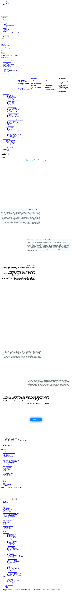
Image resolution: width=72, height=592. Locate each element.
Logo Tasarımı (11, 96)
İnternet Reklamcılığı (12, 135)
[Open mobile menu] (2, 39)
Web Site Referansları (13, 122)
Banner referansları (10, 583)
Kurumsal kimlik (6, 29)
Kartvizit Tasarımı (12, 97)
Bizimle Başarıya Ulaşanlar (23, 89)
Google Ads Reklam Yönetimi (14, 573)
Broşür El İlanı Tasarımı (8, 456)
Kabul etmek (3, 590)
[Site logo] (9, 15)
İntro (9, 110)
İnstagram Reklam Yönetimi (9, 462)
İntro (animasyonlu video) (8, 25)
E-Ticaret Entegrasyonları (13, 118)
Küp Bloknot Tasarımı (13, 108)
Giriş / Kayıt (5, 587)
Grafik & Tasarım (9, 95)
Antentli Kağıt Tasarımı (8, 473)
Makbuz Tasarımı (12, 107)
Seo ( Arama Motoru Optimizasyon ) (11, 460)
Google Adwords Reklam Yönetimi (15, 134)
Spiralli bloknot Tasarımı (13, 109)
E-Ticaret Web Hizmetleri (11, 111)
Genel (4, 24)
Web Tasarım (6, 36)
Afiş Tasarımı (11, 102)
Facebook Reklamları (12, 133)
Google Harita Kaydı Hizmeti (14, 137)
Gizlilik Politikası (7, 484)
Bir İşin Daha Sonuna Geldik (7, 445)
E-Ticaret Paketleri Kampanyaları (15, 120)
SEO (9, 128)
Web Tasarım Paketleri (36, 83)
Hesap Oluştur (7, 45)
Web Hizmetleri (9, 123)
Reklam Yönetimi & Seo (11, 565)
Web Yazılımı (11, 126)
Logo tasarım (6, 30)
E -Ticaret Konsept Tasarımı (14, 116)
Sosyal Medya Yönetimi (8, 33)
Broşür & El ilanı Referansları (12, 143)
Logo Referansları (9, 141)
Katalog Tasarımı (12, 98)
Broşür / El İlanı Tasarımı (13, 100)
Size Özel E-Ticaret (12, 560)
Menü (4, 31)
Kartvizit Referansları (10, 142)
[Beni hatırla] (11, 55)
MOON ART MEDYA (14, 487)
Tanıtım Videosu (6, 35)
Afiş (4, 19)
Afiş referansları (9, 147)
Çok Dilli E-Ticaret (12, 114)
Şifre (2, 50)
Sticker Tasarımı (11, 103)
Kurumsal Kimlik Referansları (12, 146)
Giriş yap (3, 52)
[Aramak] (6, 16)
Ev (1, 157)
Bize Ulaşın (5, 485)
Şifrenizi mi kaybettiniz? (6, 55)
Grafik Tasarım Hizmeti (11, 534)
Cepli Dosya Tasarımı (7, 475)
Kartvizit (5, 26)
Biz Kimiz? (5, 481)
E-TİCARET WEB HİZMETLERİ (13, 555)
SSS (4, 483)
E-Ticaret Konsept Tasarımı (9, 453)
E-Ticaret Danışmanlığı (13, 117)
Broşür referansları (10, 582)
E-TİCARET (47, 78)
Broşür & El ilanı (6, 22)
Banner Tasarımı (11, 101)
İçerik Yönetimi (11, 554)
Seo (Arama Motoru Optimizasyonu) (11, 32)
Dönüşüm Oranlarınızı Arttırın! (23, 85)
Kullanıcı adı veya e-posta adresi (8, 47)
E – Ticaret (5, 23)
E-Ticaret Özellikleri (12, 121)
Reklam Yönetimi (9, 127)
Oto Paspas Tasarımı (12, 104)
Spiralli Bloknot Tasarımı (13, 549)
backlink (5, 20)
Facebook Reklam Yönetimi (9, 463)
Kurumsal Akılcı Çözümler (23, 81)
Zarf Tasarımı (11, 105)
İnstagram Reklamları (13, 131)
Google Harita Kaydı (7, 466)
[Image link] (9, 427)
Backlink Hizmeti (12, 129)
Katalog (5, 28)
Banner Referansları (10, 144)
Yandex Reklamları (12, 136)
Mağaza (5, 480)
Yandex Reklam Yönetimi (8, 464)
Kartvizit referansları (10, 581)
